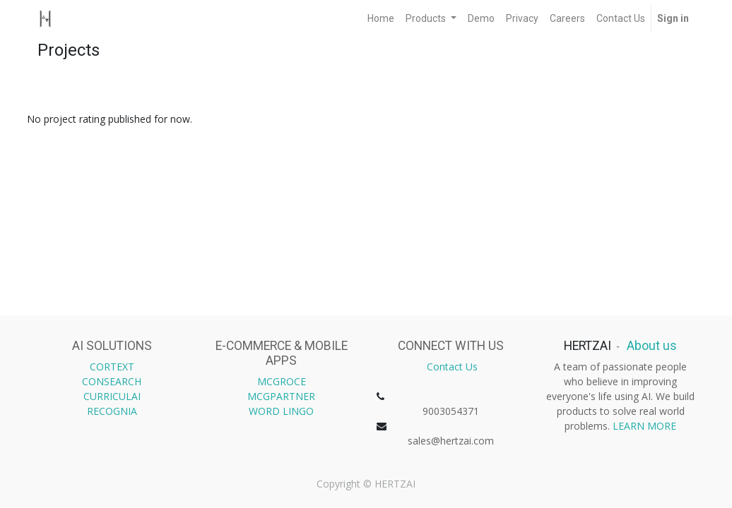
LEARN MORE (644, 426)
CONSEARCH (111, 381)
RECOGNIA (112, 411)
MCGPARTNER (281, 396)
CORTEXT (112, 366)
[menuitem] (381, 19)
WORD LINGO (281, 411)
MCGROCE (281, 381)
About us (650, 346)
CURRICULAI (112, 396)
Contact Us (452, 366)
